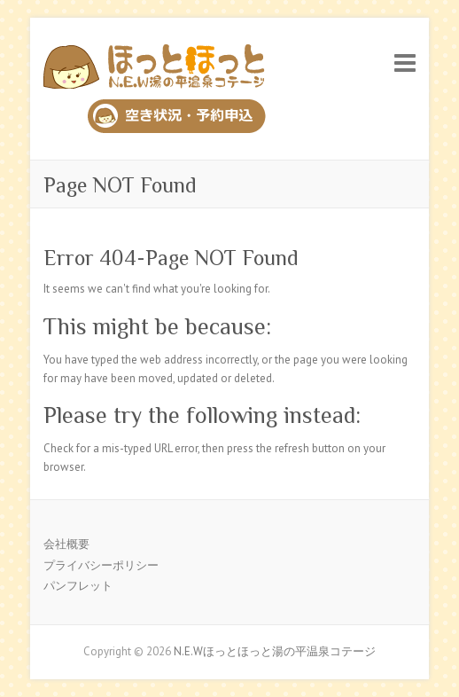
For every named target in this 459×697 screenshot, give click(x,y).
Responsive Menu (405, 62)
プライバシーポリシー (101, 565)
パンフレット (78, 585)
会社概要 (66, 544)
